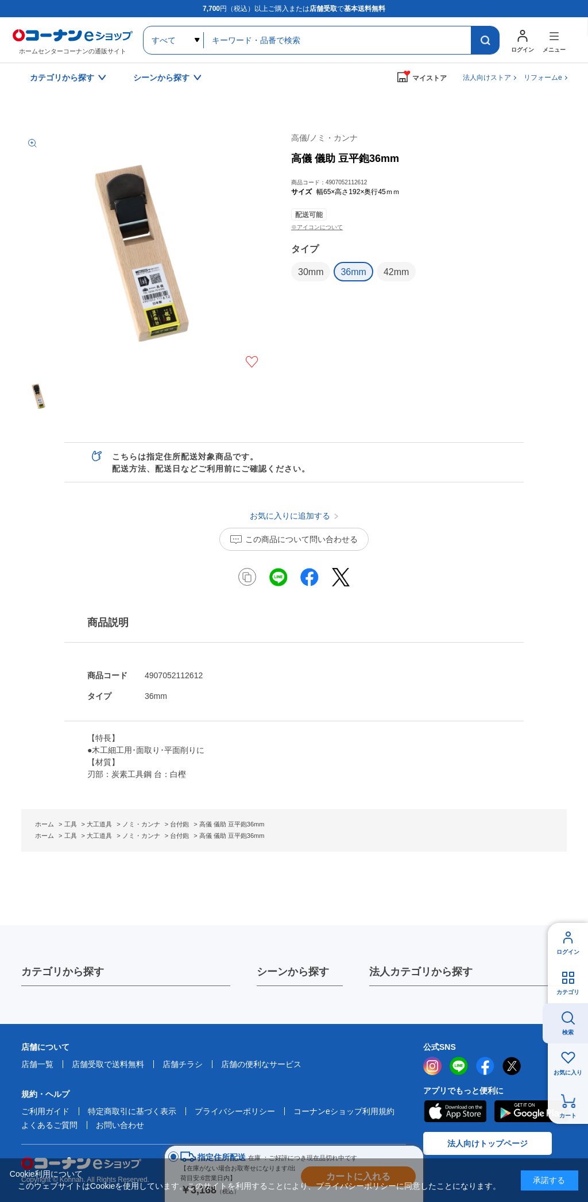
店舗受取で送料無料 (108, 1064)
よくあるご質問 (49, 1125)
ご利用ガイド (45, 1111)
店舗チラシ (183, 1064)
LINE (459, 1066)
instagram (432, 1066)
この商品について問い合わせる (301, 539)
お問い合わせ (120, 1125)
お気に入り (568, 1072)
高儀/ (324, 137)
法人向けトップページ (487, 1143)
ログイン (567, 952)
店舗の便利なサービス (261, 1064)
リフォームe (543, 77)
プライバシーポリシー (235, 1111)
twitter (511, 1066)
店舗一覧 (37, 1064)
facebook (485, 1066)
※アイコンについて (317, 227)
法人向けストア (487, 77)
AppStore (454, 1111)
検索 (568, 1032)
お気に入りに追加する (252, 362)
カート (568, 1115)
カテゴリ (567, 992)
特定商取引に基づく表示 (132, 1111)
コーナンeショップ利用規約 (343, 1111)
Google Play (531, 1111)
